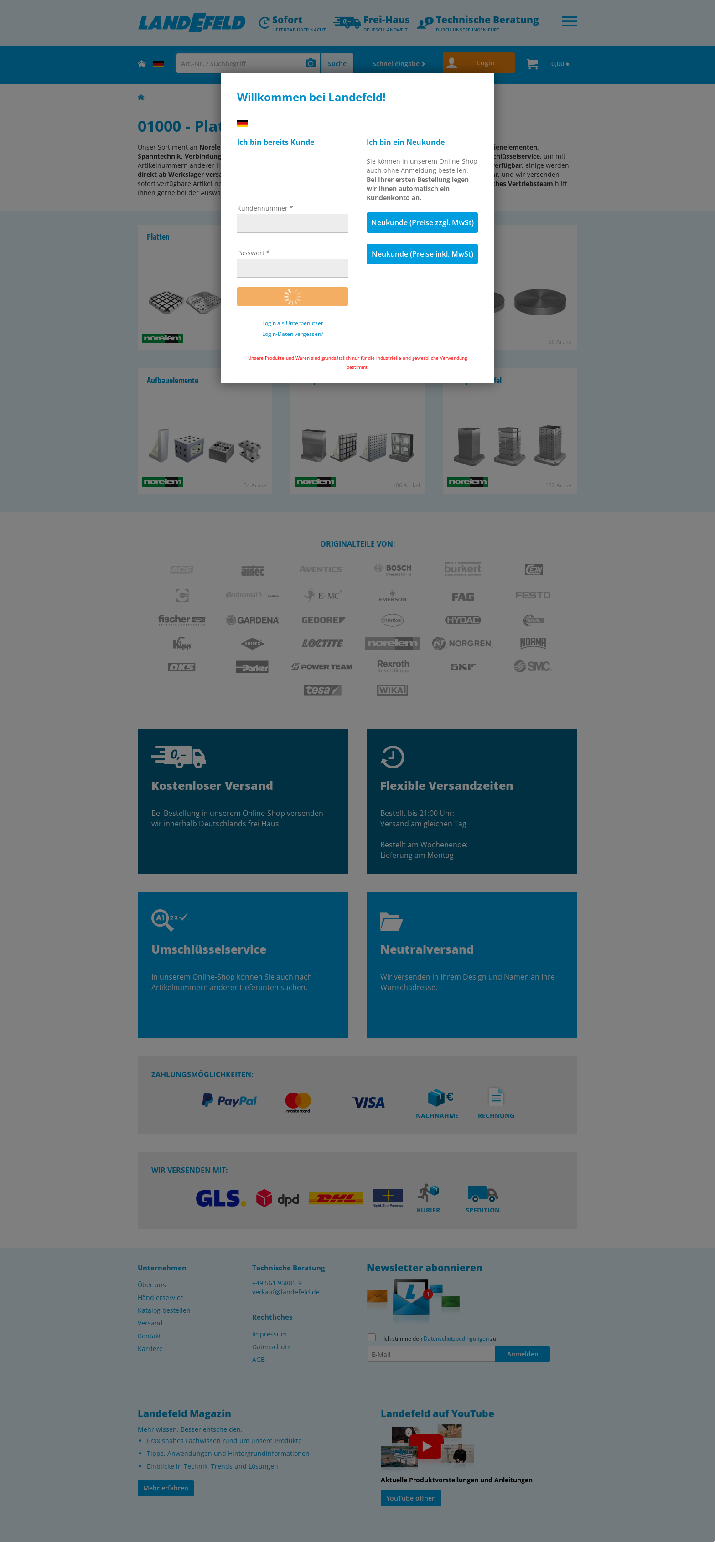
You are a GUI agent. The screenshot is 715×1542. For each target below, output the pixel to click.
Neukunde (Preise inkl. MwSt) (422, 254)
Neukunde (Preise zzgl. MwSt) (422, 222)
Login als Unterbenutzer (292, 323)
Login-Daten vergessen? (292, 334)
